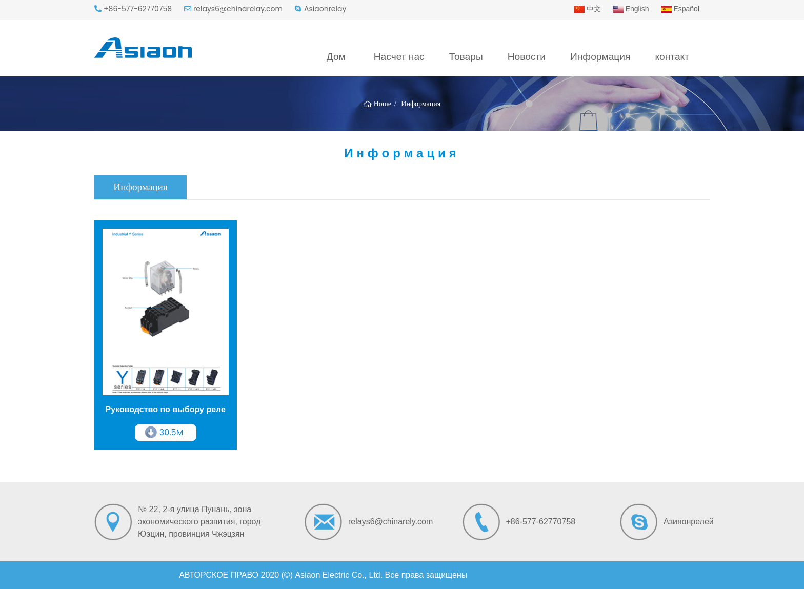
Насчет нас (399, 56)
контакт (672, 56)
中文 (587, 9)
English (631, 9)
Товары (466, 56)
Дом (336, 56)
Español (680, 9)
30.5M (171, 432)
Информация (600, 56)
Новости (527, 56)
